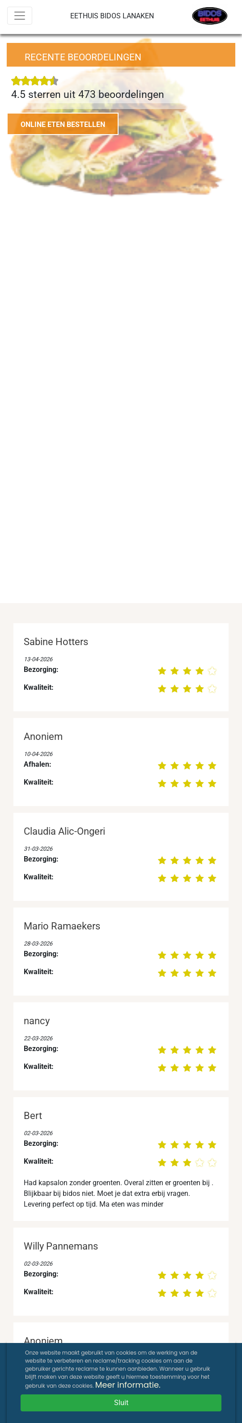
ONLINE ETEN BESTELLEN (63, 124)
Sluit (121, 1402)
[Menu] (19, 16)
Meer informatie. (128, 1384)
